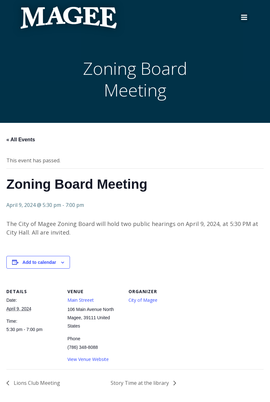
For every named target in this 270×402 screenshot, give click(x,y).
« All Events (20, 139)
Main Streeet (80, 300)
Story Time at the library (140, 382)
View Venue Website (88, 359)
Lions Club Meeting (36, 382)
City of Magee (142, 300)
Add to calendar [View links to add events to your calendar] (39, 262)
